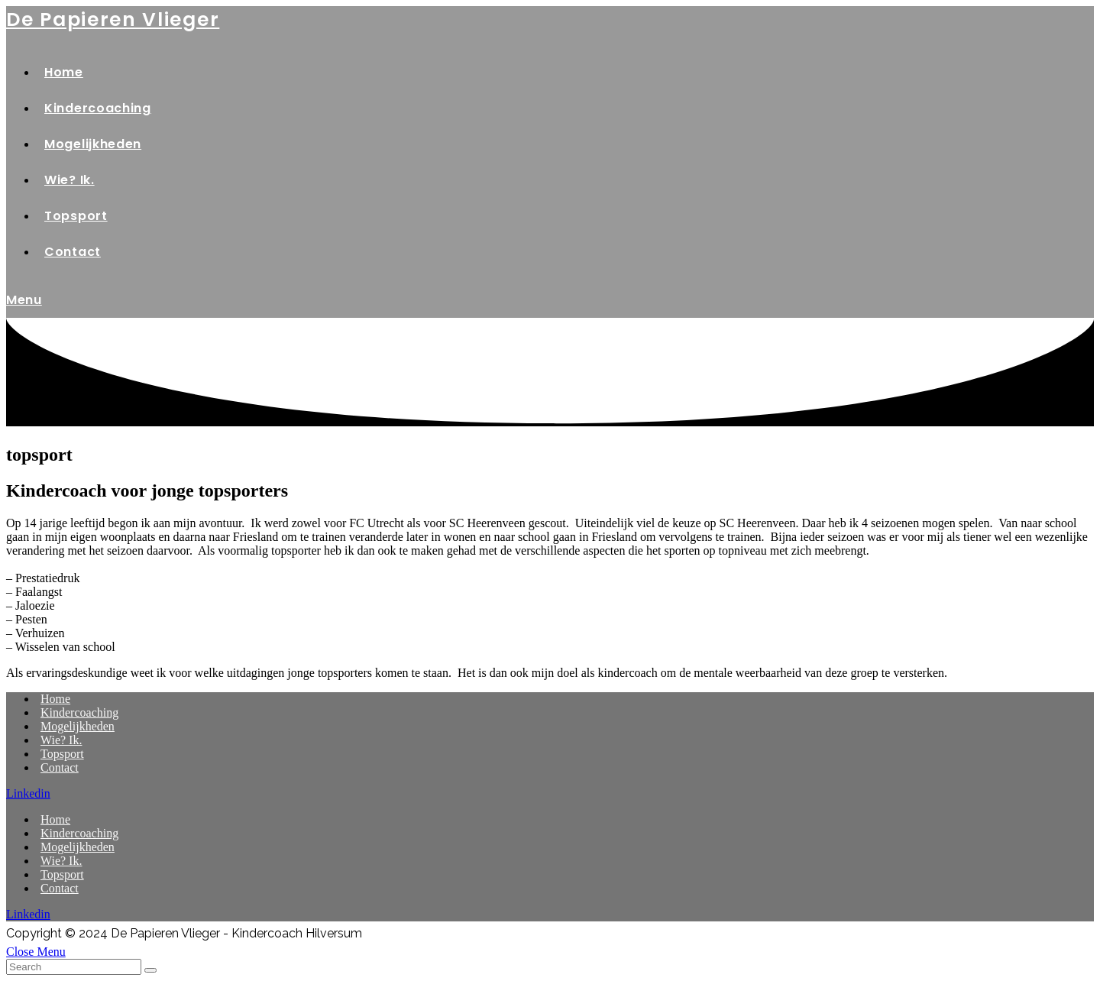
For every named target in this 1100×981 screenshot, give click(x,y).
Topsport (62, 753)
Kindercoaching (79, 712)
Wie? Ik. (61, 739)
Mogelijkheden (77, 726)
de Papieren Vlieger (112, 19)
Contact (59, 767)
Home (55, 698)
